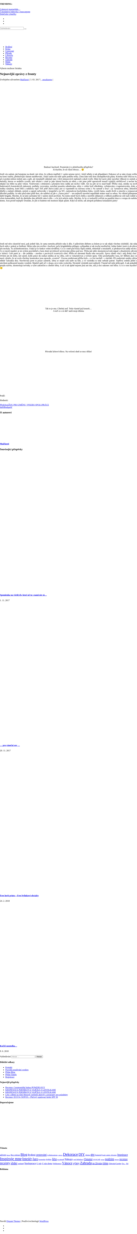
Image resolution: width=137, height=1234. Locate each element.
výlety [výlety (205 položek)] (76, 1163)
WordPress (44, 1221)
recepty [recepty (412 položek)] (5, 1163)
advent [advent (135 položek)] (3, 1155)
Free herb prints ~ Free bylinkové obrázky (19, 895)
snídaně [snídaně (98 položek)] (21, 1163)
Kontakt (8, 1067)
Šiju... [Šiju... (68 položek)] (123, 1164)
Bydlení (8, 47)
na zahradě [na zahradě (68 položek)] (60, 1159)
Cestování (9, 51)
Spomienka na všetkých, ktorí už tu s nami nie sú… (23, 595)
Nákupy (8, 64)
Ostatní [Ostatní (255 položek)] (88, 1159)
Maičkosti (24, 79)
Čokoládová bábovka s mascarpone (15, 12)
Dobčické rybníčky (8, 14)
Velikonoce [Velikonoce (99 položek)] (57, 1163)
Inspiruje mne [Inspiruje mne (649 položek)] (11, 1159)
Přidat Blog (10, 1072)
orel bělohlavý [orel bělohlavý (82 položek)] (78, 1159)
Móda (7, 62)
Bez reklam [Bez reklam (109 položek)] (15, 1155)
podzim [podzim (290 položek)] (109, 1159)
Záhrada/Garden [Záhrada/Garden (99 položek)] (115, 1163)
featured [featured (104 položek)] (98, 1155)
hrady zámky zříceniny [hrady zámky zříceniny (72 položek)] (109, 1155)
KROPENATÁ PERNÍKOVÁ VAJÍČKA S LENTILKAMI (30, 1090)
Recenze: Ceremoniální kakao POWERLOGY (25, 1087)
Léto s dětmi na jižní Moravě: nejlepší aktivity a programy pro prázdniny (36, 1095)
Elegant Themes (13, 1221)
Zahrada (8, 60)
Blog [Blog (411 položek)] (24, 1154)
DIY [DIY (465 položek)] (82, 1154)
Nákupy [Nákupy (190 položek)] (69, 1159)
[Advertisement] (68, 106)
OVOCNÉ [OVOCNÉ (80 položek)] (96, 1159)
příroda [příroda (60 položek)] (117, 1159)
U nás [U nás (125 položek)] (39, 1163)
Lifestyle (9, 55)
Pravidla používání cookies (16, 1070)
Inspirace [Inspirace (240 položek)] (122, 1154)
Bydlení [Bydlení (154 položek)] (31, 1155)
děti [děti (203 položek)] (93, 1154)
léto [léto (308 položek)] (54, 1159)
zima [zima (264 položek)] (105, 1163)
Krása (7, 49)
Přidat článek (11, 1074)
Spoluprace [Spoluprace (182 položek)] (30, 1163)
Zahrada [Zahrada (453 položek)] (86, 1163)
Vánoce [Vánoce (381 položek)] (67, 1163)
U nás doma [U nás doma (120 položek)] (47, 1163)
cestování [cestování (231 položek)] (41, 1154)
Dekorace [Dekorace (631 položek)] (70, 1154)
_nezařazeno (46, 79)
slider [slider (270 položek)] (14, 1163)
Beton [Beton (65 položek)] (8, 1155)
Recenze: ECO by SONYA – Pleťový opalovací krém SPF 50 (31, 1097)
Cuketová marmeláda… (10, 9)
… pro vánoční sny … (10, 745)
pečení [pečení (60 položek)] (102, 1159)
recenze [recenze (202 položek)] (123, 1159)
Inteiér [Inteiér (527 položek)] (27, 1159)
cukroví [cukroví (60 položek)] (60, 1155)
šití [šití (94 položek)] (127, 1163)
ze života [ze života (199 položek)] (97, 1163)
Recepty (8, 57)
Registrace (9, 1077)
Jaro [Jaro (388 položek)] (35, 1159)
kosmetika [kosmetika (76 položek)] (42, 1159)
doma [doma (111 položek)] (87, 1155)
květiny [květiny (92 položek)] (49, 1159)
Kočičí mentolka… (8, 1046)
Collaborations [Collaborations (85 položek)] (52, 1155)
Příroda (8, 53)
